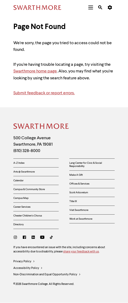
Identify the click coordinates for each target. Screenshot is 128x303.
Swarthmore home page (35, 71)
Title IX (73, 201)
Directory (18, 224)
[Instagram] (16, 238)
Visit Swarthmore (78, 210)
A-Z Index (19, 163)
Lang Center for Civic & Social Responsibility (85, 164)
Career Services (21, 207)
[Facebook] (24, 238)
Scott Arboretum (78, 192)
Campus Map (21, 198)
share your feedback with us (81, 251)
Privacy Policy (24, 262)
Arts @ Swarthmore (24, 171)
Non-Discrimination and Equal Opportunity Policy (47, 275)
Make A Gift (76, 175)
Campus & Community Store (29, 189)
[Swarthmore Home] (41, 127)
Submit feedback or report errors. (44, 93)
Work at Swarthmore (80, 219)
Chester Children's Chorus (27, 215)
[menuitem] (90, 7)
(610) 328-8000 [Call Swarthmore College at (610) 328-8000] (26, 151)
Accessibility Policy (28, 268)
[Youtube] (42, 238)
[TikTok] (51, 238)
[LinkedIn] (33, 238)
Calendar (18, 180)
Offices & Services (79, 183)
